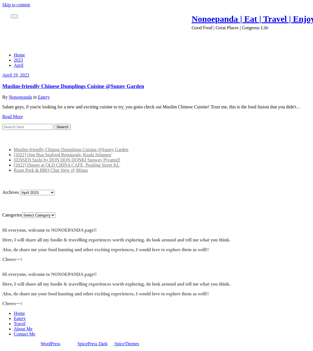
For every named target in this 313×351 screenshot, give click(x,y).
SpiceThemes (126, 343)
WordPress (50, 343)
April (19, 65)
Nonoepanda (20, 97)
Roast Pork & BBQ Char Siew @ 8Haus (51, 170)
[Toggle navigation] (14, 16)
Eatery (44, 97)
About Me (23, 328)
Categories (12, 214)
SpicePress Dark (92, 343)
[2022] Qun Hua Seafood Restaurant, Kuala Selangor (62, 154)
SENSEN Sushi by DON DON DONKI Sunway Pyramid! (67, 159)
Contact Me (24, 334)
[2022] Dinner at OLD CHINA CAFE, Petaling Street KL (67, 165)
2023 (18, 60)
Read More (12, 116)
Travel (20, 323)
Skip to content (16, 4)
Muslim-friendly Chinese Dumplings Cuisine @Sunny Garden (73, 86)
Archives (10, 192)
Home (19, 54)
